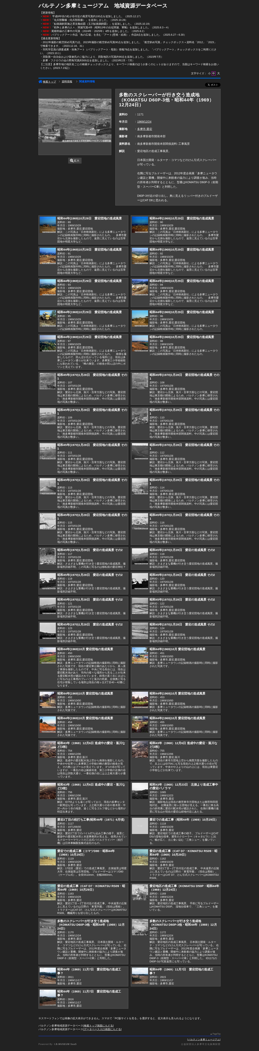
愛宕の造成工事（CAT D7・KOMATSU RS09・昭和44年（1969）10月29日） (183, 852)
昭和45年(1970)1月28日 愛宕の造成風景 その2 (90, 550)
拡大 (75, 160)
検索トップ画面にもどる (98, 1025)
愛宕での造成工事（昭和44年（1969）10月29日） (184, 819)
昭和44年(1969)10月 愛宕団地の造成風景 (85, 649)
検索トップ (47, 81)
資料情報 (67, 81)
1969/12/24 (144, 121)
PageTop (217, 1034)
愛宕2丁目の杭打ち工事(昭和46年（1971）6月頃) (90, 819)
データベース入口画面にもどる (102, 1029)
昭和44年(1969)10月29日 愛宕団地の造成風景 (89, 218)
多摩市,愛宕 (144, 129)
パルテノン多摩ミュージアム (204, 1039)
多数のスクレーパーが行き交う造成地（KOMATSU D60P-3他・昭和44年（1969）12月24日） (91, 924)
